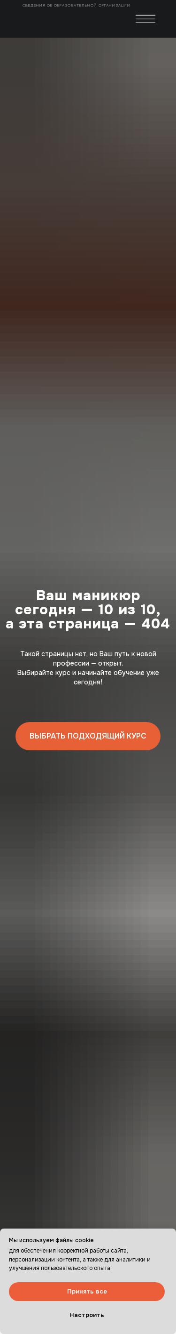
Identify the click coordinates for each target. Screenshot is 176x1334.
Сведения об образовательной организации (77, 5)
